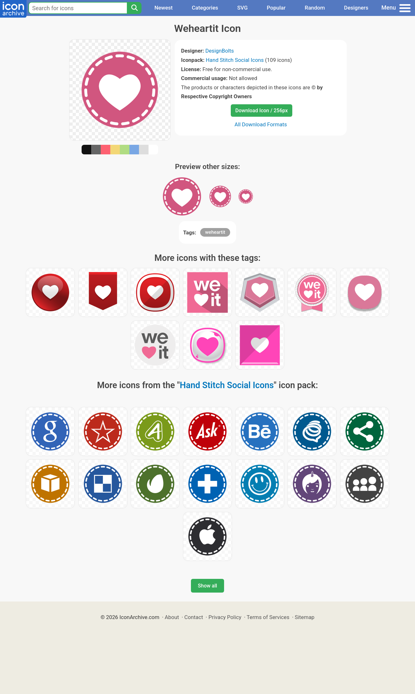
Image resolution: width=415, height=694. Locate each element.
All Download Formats (261, 124)
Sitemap (305, 617)
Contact (193, 617)
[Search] (134, 8)
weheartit (215, 232)
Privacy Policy (224, 617)
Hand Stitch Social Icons (235, 60)
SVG (242, 7)
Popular (276, 7)
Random (315, 7)
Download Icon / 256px (261, 110)
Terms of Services (268, 617)
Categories (205, 7)
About (172, 617)
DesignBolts (219, 51)
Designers (356, 7)
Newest (163, 7)
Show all (207, 586)
